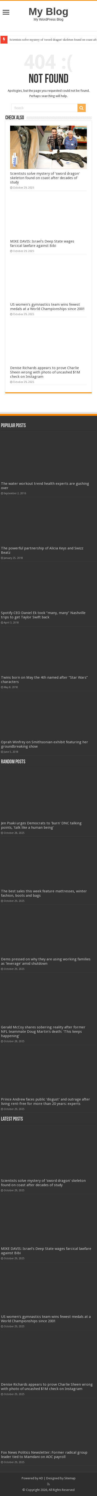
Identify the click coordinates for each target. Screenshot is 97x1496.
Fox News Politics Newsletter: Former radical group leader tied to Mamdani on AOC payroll (44, 1454)
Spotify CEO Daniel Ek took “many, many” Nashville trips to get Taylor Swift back (43, 615)
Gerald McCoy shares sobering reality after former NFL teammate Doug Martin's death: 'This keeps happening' (43, 1031)
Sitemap (70, 1478)
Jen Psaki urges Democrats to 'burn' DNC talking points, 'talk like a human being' (41, 825)
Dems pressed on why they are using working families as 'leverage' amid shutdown (46, 961)
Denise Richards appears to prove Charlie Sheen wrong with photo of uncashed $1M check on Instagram (45, 372)
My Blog (49, 11)
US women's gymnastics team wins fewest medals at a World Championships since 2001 (47, 306)
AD (41, 1478)
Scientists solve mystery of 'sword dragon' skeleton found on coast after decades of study (45, 177)
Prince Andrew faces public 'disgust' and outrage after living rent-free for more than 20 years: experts (45, 1101)
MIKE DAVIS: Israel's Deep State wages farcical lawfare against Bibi (42, 243)
